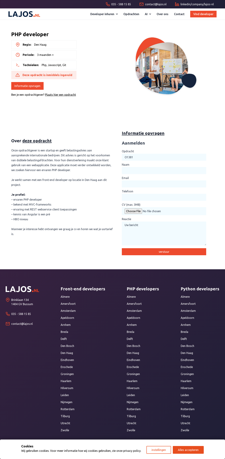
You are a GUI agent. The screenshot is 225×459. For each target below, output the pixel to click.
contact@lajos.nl (22, 323)
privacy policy (132, 450)
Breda (64, 331)
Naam (125, 164)
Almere (65, 296)
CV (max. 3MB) (131, 204)
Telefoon (127, 191)
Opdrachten (131, 14)
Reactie (126, 219)
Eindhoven (67, 360)
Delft (64, 338)
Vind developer (203, 14)
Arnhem (66, 324)
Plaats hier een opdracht (60, 94)
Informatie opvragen (27, 85)
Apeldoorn (67, 317)
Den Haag (67, 352)
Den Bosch (67, 345)
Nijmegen (66, 402)
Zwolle (65, 430)
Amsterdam (68, 310)
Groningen (67, 374)
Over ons (162, 14)
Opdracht (128, 151)
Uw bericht (164, 233)
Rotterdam (68, 409)
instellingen (159, 449)
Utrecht (65, 423)
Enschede (67, 367)
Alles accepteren (188, 449)
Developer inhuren (104, 14)
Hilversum (67, 388)
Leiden (65, 395)
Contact (179, 14)
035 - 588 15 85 (21, 313)
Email (125, 178)
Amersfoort (68, 303)
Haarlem (66, 381)
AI (148, 14)
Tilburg (65, 416)
